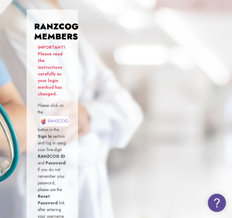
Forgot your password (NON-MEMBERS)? (191, 156)
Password (124, 128)
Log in (168, 172)
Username (124, 99)
